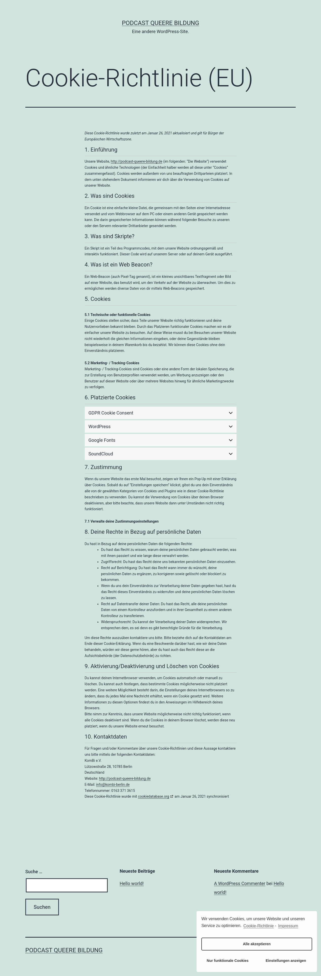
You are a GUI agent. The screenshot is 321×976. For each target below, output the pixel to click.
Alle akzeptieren (257, 944)
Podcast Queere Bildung (160, 23)
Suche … (33, 871)
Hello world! (132, 883)
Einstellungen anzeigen (286, 961)
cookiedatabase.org (153, 796)
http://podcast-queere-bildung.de (136, 161)
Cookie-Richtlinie (258, 926)
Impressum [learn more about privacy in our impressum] (288, 926)
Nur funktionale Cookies (228, 961)
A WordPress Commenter (239, 883)
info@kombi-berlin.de (113, 785)
